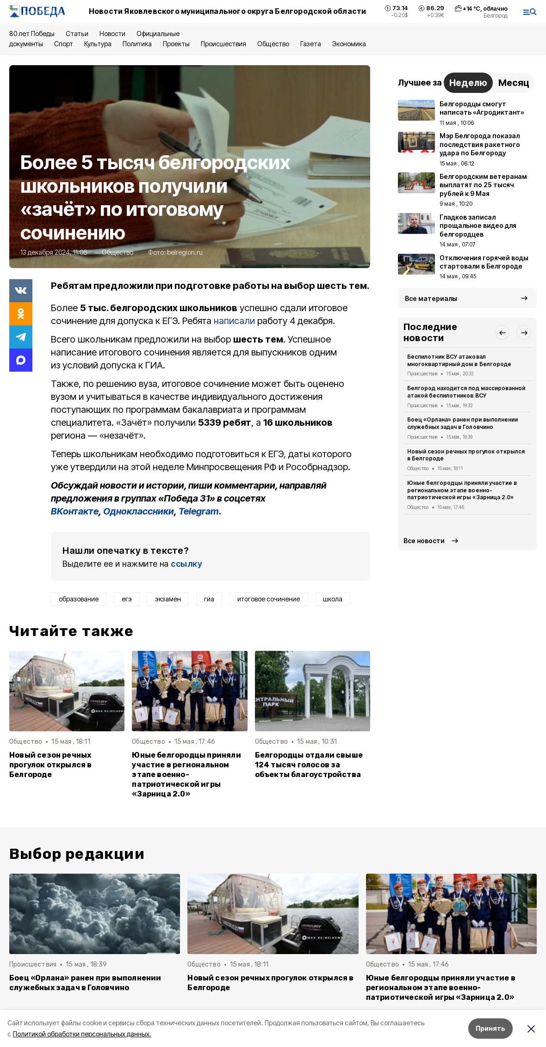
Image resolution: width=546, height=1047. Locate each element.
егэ (127, 599)
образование (79, 599)
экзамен (168, 599)
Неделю (468, 82)
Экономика (349, 44)
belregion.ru (185, 252)
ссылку (186, 564)
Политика (137, 44)
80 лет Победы (32, 33)
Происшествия (223, 44)
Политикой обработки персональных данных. (82, 1034)
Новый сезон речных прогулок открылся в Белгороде (50, 765)
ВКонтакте (75, 511)
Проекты (176, 44)
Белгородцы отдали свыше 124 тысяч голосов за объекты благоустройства (309, 765)
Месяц (513, 82)
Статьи (77, 33)
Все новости (424, 541)
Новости (112, 33)
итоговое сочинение (268, 599)
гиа (209, 599)
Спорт (63, 44)
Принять (490, 1028)
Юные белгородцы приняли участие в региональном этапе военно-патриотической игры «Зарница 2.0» (186, 774)
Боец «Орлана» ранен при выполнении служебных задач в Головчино (462, 423)
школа (332, 599)
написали (234, 320)
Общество (273, 44)
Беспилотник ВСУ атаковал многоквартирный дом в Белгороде (459, 360)
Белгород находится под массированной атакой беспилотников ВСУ (466, 392)
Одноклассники (138, 511)
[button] (502, 332)
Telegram (199, 511)
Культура (97, 44)
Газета (310, 44)
